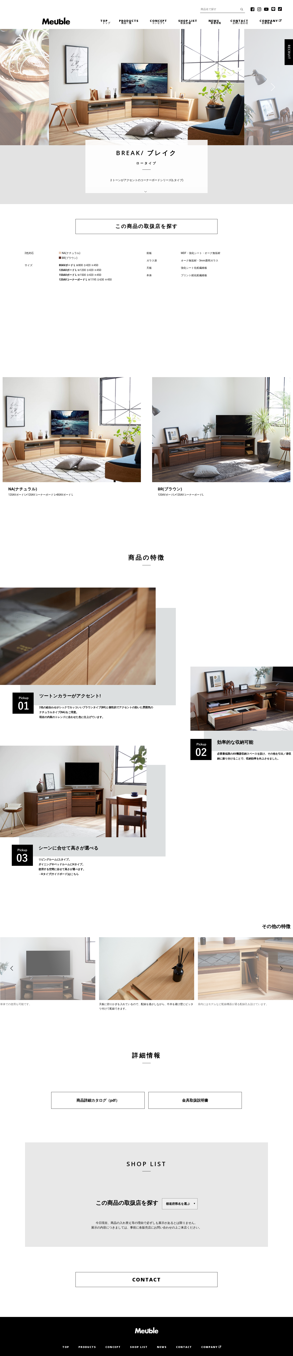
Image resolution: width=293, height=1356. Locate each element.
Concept (113, 1347)
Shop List (139, 1347)
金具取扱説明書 (195, 1100)
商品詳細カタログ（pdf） (97, 1100)
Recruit (289, 52)
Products (87, 1347)
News (162, 1347)
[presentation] (22, 87)
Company (209, 1347)
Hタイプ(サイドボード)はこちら (60, 874)
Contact (184, 1347)
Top (65, 1347)
